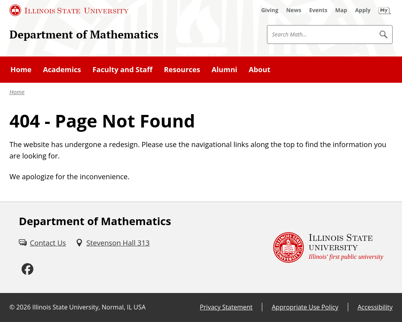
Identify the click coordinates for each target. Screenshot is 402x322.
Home (17, 92)
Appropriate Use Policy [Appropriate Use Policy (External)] (305, 307)
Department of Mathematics (84, 34)
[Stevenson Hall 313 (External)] (112, 243)
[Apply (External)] (362, 10)
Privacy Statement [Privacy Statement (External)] (226, 307)
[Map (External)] (341, 10)
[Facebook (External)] (27, 269)
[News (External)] (294, 10)
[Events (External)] (318, 10)
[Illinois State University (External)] (69, 10)
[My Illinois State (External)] (385, 10)
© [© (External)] (12, 307)
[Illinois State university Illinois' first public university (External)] (328, 248)
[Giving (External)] (269, 10)
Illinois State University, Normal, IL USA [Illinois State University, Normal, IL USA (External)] (89, 307)
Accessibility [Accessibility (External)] (375, 307)
